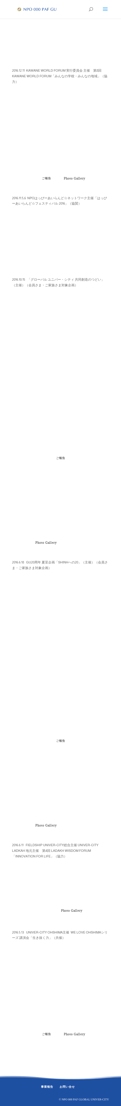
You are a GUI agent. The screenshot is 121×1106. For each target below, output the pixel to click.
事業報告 (47, 1086)
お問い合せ (67, 1086)
